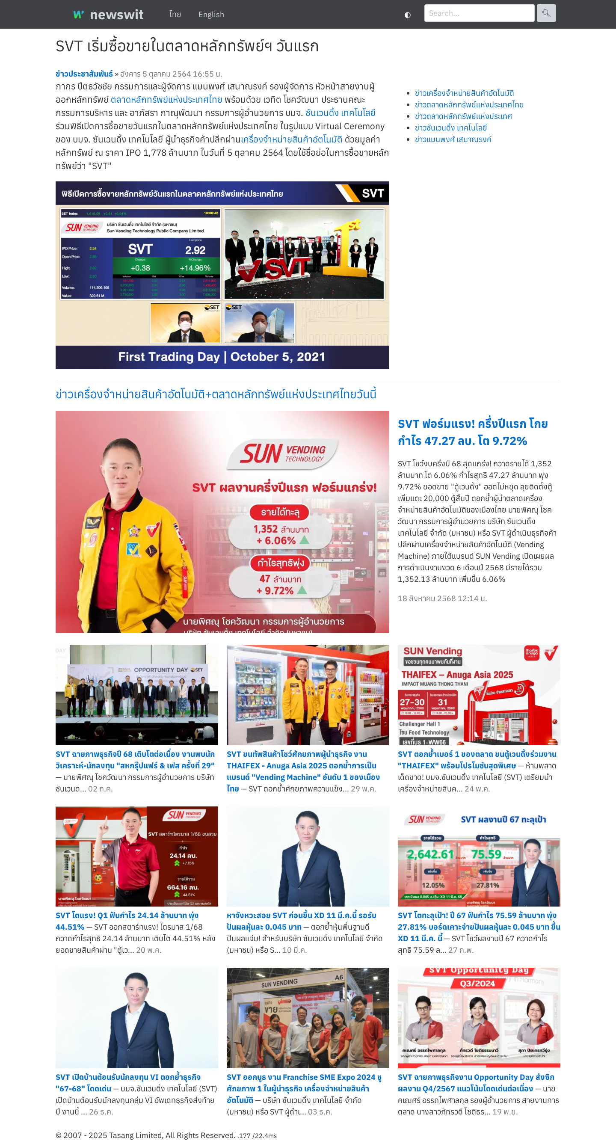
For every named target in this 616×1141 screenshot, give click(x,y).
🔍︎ (546, 13)
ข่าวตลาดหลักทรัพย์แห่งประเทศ (463, 116)
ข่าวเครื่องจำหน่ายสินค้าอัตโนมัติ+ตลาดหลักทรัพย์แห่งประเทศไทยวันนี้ (216, 393)
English (211, 14)
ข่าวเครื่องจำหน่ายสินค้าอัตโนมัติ (464, 93)
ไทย (175, 14)
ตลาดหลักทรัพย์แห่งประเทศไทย (166, 99)
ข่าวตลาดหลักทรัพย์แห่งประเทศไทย (469, 105)
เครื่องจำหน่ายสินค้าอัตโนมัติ (292, 139)
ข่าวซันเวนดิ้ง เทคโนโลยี (451, 128)
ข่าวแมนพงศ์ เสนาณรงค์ (453, 139)
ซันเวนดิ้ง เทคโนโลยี (340, 113)
